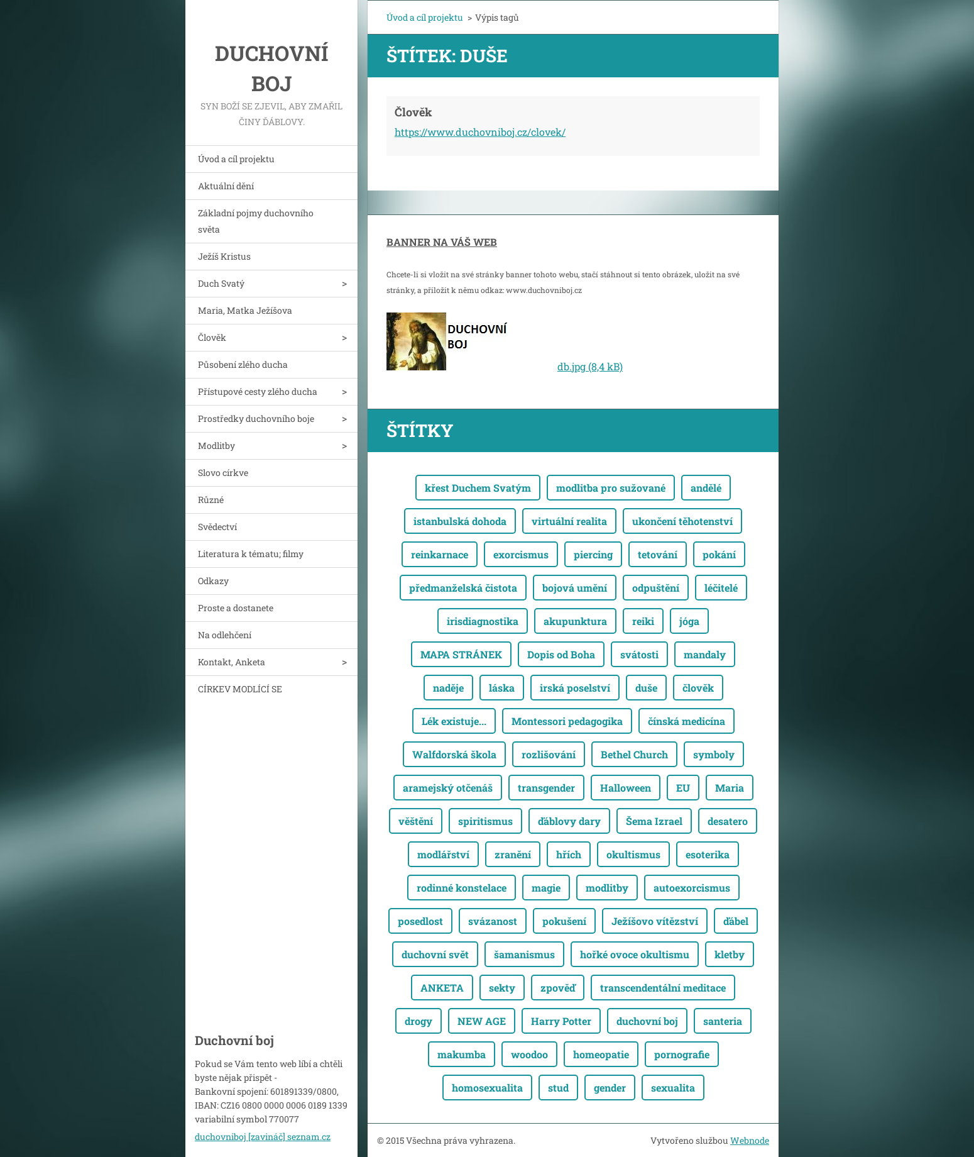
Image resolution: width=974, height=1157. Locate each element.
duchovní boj (647, 1020)
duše (646, 687)
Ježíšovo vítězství (654, 920)
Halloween (625, 787)
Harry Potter (561, 1020)
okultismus (633, 854)
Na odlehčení (224, 635)
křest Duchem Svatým (478, 487)
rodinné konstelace (461, 887)
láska (502, 687)
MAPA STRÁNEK (461, 654)
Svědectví (217, 527)
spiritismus (485, 821)
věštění (415, 821)
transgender (546, 787)
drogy (418, 1020)
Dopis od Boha (561, 654)
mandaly (705, 654)
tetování (657, 554)
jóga (689, 621)
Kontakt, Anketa (231, 662)
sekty (502, 987)
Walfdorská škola (454, 754)
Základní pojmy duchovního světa (256, 221)
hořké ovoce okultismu (634, 954)
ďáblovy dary (569, 821)
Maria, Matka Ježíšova (245, 310)
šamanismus (524, 954)
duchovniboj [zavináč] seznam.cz (263, 1137)
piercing (593, 554)
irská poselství (575, 687)
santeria (722, 1020)
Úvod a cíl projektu (236, 159)
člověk (698, 687)
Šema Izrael (654, 821)
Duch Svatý (221, 283)
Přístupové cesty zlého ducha (257, 391)
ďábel (735, 920)
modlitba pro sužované (610, 487)
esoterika (708, 854)
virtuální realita (569, 521)
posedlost (420, 920)
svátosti (639, 654)
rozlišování (549, 754)
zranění (513, 854)
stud (558, 1087)
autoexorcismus (692, 887)
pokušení (564, 920)
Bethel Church (634, 754)
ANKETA (442, 987)
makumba (461, 1054)
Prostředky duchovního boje (256, 418)
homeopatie (601, 1054)
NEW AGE (481, 1020)
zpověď (557, 987)
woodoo (529, 1054)
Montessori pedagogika (567, 721)
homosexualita (487, 1087)
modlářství (443, 854)
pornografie (681, 1054)
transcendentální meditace (663, 987)
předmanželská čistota (463, 587)
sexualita (673, 1087)
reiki (643, 621)
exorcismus (521, 554)
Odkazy (213, 581)
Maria (729, 787)
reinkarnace (439, 554)
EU (683, 787)
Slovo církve (223, 473)
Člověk (212, 337)
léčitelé (721, 587)
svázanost (492, 920)
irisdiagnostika (482, 621)
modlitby (607, 887)
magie (546, 887)
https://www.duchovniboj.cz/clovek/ (480, 131)
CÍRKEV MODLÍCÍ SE (240, 689)
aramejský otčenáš (448, 787)
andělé (706, 487)
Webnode (749, 1140)
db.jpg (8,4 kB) (590, 366)
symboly (714, 754)
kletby (729, 954)
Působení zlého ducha (243, 364)
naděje (448, 687)
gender (610, 1087)
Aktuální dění (226, 186)
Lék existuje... (454, 721)
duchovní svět (435, 954)
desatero (728, 821)
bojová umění (574, 587)
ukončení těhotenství (682, 521)
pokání (719, 554)
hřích (568, 854)
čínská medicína (686, 721)
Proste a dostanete (235, 608)
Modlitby (216, 445)
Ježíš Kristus (224, 256)
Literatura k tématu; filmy (251, 554)
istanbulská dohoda (459, 521)
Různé (211, 500)
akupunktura (575, 621)
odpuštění (655, 587)
